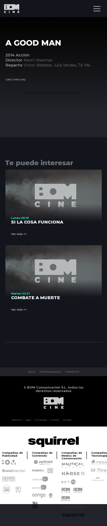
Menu (97, 6)
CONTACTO (72, 372)
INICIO (31, 372)
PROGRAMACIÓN (50, 372)
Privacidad (41, 420)
